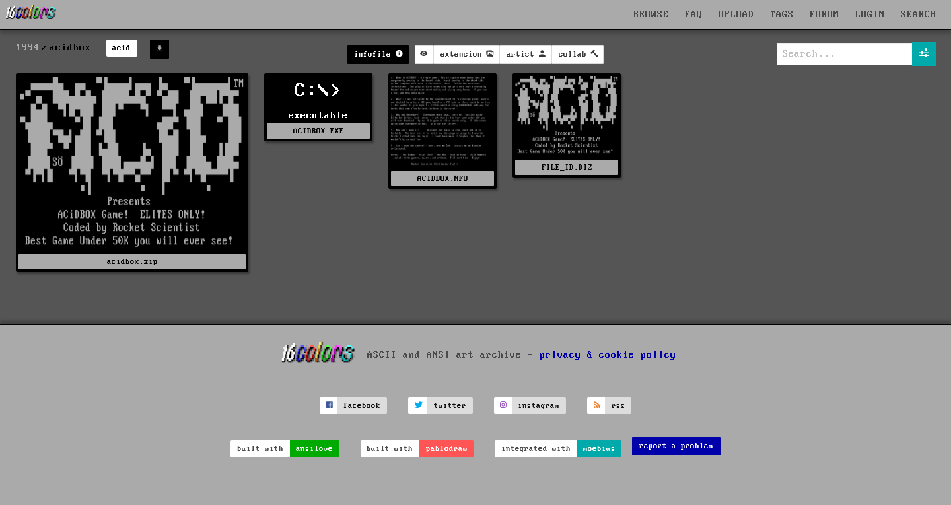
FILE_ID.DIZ (567, 167)
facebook (361, 405)
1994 (28, 47)
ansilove (314, 448)
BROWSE (651, 14)
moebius (599, 448)
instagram (538, 405)
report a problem (676, 446)
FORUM (824, 14)
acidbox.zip (132, 261)
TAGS (782, 14)
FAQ (694, 14)
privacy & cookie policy (608, 355)
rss (618, 405)
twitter (450, 405)
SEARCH (918, 14)
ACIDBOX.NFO (442, 178)
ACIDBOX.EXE (318, 131)
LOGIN (870, 14)
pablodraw (447, 448)
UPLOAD (736, 14)
